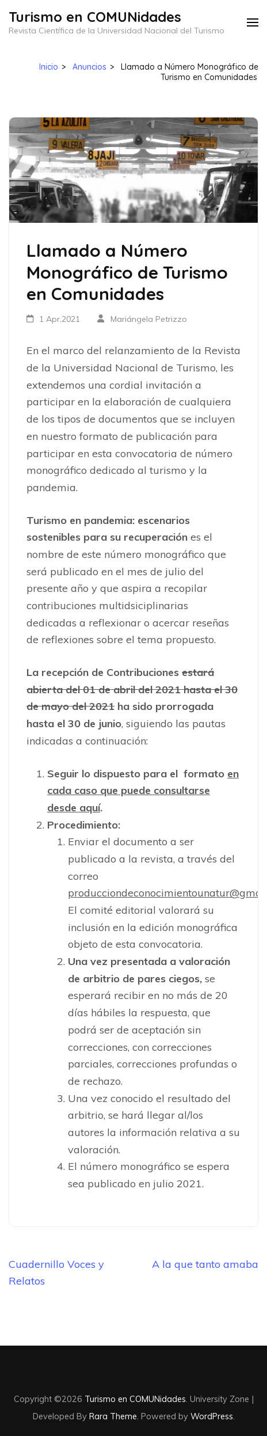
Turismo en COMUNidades (95, 16)
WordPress (211, 1416)
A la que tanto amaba (205, 1264)
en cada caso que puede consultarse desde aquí (143, 790)
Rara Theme (113, 1416)
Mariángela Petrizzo (148, 319)
